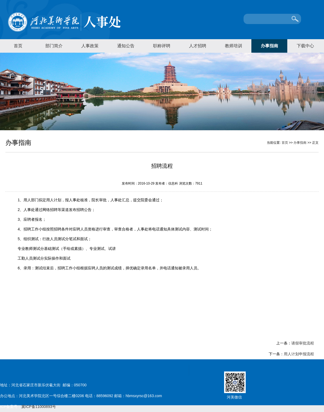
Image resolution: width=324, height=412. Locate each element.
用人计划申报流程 (299, 354)
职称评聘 (161, 45)
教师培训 (233, 45)
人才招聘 (197, 45)
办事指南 (269, 45)
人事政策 (90, 45)
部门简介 (54, 45)
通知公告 (125, 45)
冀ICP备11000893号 (38, 406)
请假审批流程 (302, 343)
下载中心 (305, 45)
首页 (18, 45)
